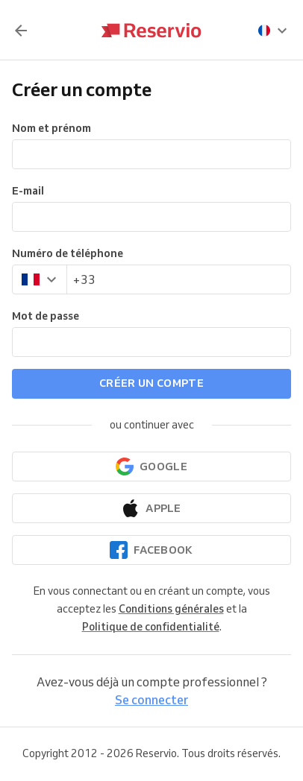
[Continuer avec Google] (151, 466)
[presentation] (273, 30)
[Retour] (21, 30)
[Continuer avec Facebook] (151, 550)
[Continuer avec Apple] (151, 508)
